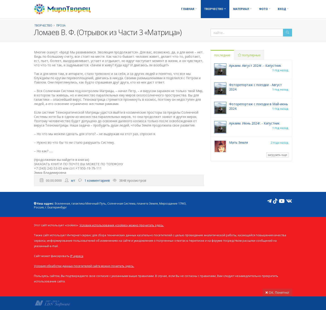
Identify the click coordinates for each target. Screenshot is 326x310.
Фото (263, 9)
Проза (61, 25)
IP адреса (76, 256)
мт (73, 180)
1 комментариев (97, 180)
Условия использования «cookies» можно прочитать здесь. (121, 225)
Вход (282, 9)
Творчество (213, 9)
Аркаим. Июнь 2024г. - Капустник (254, 123)
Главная (187, 9)
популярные (249, 55)
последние (222, 55)
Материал (241, 9)
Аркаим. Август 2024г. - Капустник (255, 65)
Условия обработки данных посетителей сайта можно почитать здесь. (84, 266)
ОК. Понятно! (277, 292)
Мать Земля (238, 142)
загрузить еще (277, 155)
